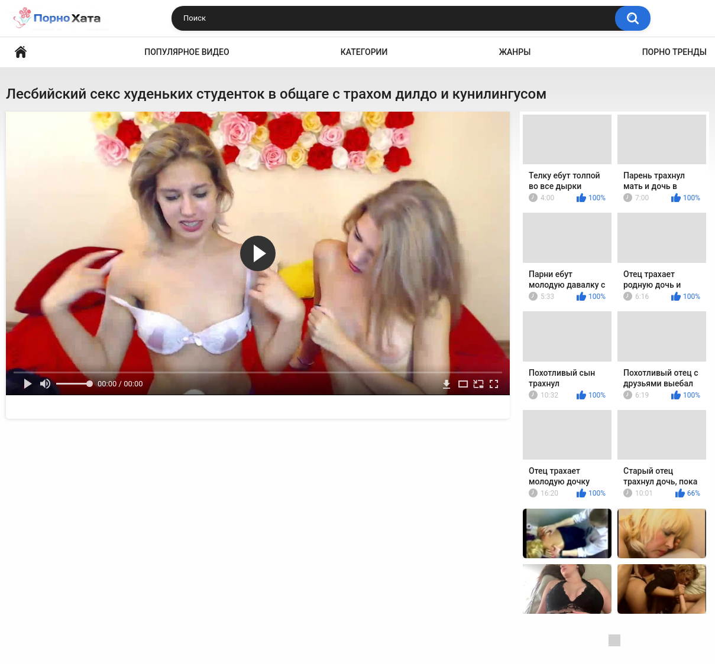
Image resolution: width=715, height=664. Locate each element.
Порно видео (20, 52)
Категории (364, 52)
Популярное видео (186, 52)
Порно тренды (674, 52)
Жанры (515, 52)
